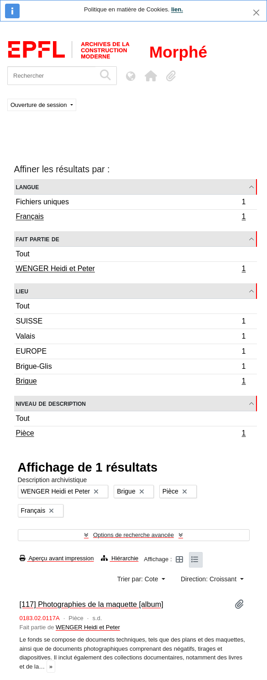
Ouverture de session (39, 104)
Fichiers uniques (131, 203)
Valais (131, 337)
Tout (23, 254)
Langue (27, 186)
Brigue (131, 382)
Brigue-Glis (131, 367)
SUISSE (131, 322)
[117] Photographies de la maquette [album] (91, 604)
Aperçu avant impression (57, 558)
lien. (177, 9)
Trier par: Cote (138, 579)
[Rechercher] (51, 75)
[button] (151, 76)
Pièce (131, 434)
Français (131, 217)
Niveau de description (51, 403)
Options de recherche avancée (133, 534)
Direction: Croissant (209, 579)
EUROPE (131, 352)
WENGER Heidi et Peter (131, 269)
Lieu (22, 291)
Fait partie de (37, 238)
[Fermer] (256, 12)
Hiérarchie (119, 558)
